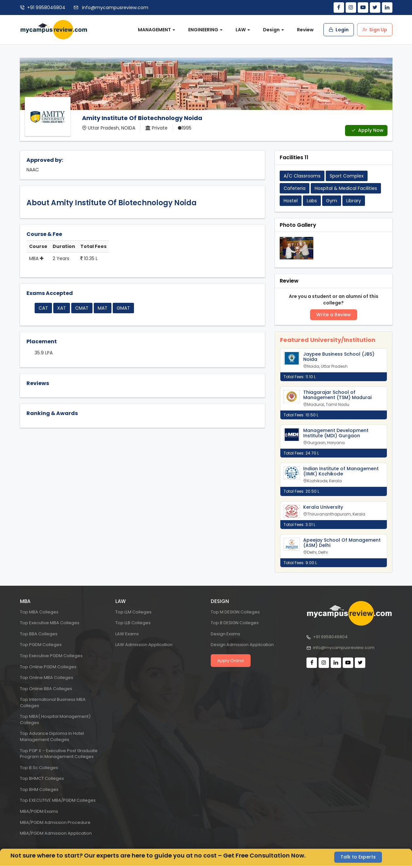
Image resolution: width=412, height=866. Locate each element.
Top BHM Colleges (39, 789)
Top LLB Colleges (133, 623)
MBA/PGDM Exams (39, 811)
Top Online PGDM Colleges (48, 667)
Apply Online (230, 660)
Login (339, 29)
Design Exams (225, 634)
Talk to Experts (358, 857)
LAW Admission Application (144, 645)
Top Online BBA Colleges (46, 689)
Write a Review (333, 315)
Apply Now (367, 130)
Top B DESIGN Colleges (235, 623)
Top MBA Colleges (39, 612)
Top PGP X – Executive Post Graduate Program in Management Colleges (59, 754)
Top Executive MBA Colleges (49, 623)
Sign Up (374, 29)
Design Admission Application (242, 645)
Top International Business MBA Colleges (53, 702)
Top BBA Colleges (39, 634)
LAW (243, 29)
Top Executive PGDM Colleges (51, 656)
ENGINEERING (205, 29)
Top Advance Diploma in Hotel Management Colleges (52, 737)
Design (273, 29)
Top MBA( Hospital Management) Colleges (55, 719)
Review (305, 29)
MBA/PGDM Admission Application (56, 833)
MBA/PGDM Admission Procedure (55, 822)
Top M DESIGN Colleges (235, 612)
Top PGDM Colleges (41, 645)
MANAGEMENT (156, 29)
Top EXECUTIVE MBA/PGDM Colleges (58, 800)
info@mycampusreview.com (114, 7)
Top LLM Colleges (133, 612)
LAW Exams (127, 634)
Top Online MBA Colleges (46, 677)
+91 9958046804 (46, 7)
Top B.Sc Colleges (39, 768)
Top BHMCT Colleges (42, 778)
